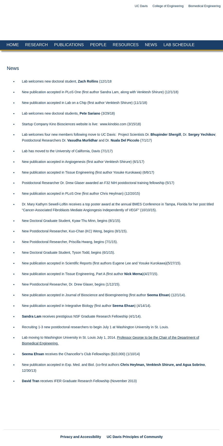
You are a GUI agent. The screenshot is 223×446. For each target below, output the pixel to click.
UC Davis (141, 6)
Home (13, 44)
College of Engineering (167, 6)
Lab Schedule (179, 44)
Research (36, 44)
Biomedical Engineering (204, 6)
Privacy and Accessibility (80, 437)
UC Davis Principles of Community (135, 437)
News (151, 44)
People (98, 44)
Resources (126, 44)
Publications (69, 44)
